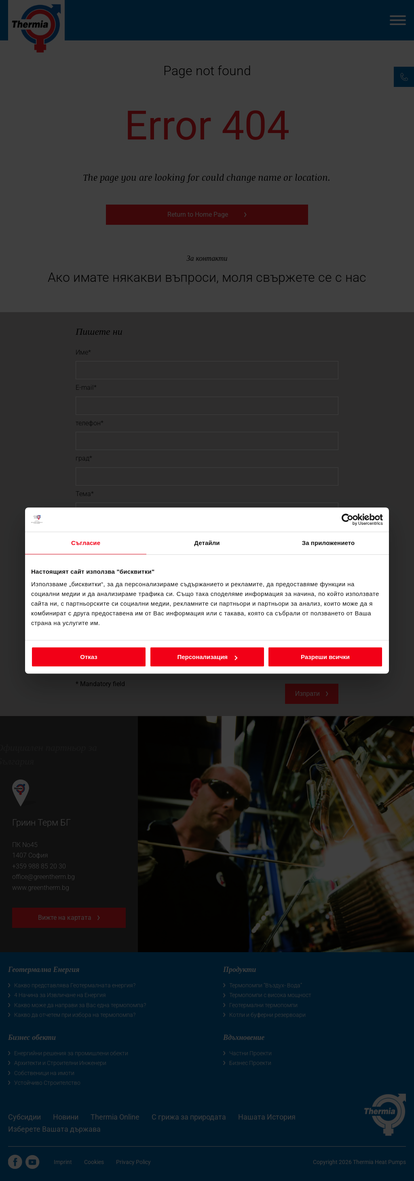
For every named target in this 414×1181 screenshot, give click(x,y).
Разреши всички (325, 656)
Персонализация (207, 656)
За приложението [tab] (328, 542)
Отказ (88, 656)
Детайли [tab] (207, 542)
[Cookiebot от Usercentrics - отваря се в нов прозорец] (347, 519)
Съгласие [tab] (85, 542)
